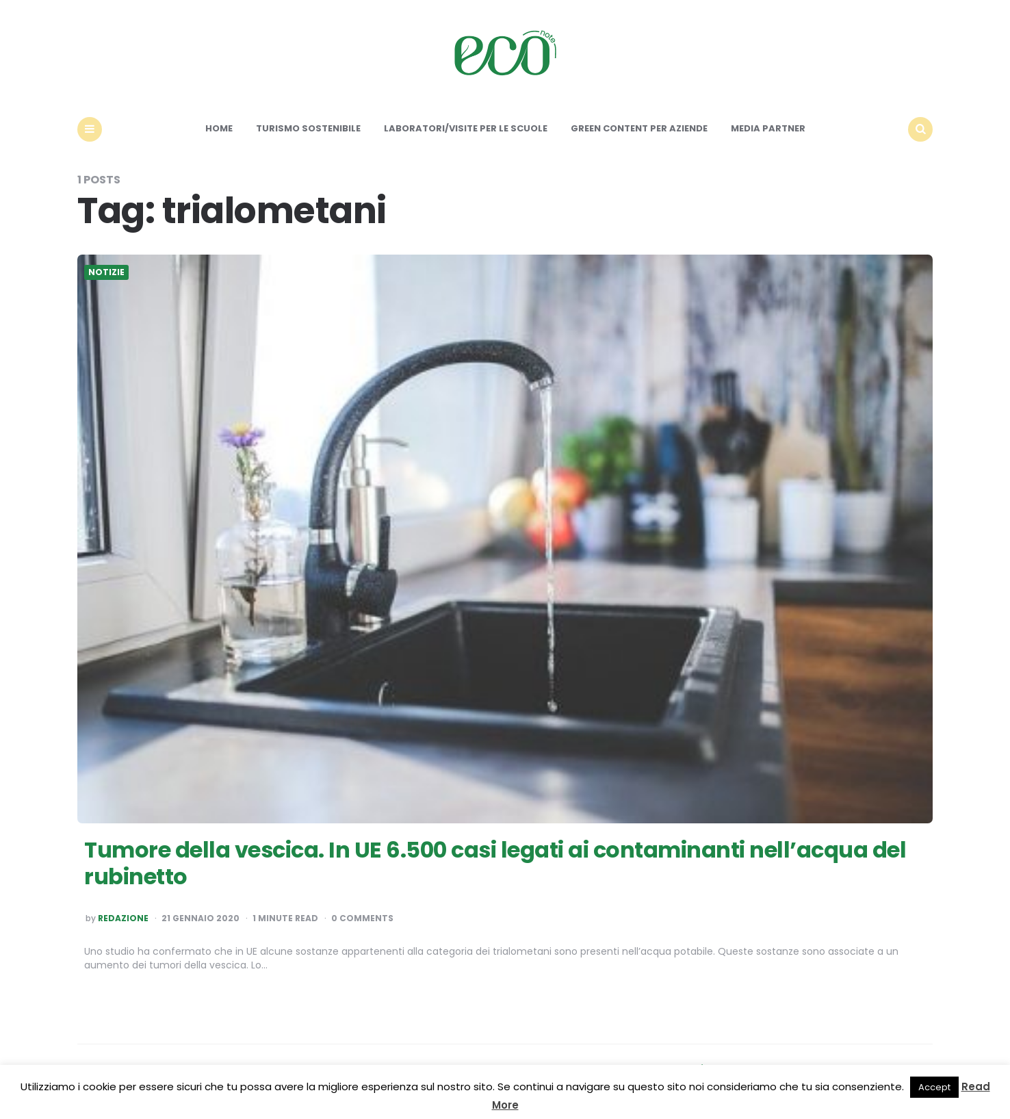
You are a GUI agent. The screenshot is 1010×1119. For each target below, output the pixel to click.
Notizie (106, 272)
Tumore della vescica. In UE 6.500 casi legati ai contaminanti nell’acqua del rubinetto (495, 862)
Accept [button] (934, 1087)
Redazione (123, 918)
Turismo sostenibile (308, 128)
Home (219, 128)
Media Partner (768, 128)
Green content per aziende (639, 128)
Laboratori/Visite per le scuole (465, 128)
